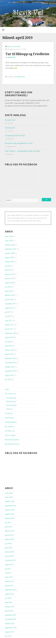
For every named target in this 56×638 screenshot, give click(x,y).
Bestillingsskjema (12, 440)
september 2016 (10, 333)
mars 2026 (9, 237)
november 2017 (10, 304)
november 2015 (10, 363)
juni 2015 (8, 380)
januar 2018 (9, 300)
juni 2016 (8, 342)
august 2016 (9, 337)
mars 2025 (9, 241)
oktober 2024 (9, 245)
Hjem (7, 389)
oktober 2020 (9, 253)
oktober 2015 (9, 367)
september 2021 (10, 249)
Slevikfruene (11, 402)
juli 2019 (8, 266)
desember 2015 (10, 359)
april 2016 (8, 346)
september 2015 (10, 371)
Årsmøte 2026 (10, 120)
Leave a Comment (13, 46)
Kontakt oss (10, 431)
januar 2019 (9, 278)
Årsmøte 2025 (10, 128)
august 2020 (9, 257)
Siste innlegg (10, 435)
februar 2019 (9, 274)
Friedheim (9, 413)
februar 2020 (9, 262)
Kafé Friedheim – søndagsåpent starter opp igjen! (22, 151)
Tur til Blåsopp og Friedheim (27, 54)
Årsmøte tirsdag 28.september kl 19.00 (18, 143)
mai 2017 (8, 316)
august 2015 (9, 375)
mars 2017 (9, 321)
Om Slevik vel (10, 394)
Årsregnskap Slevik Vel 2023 (15, 136)
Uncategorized (20, 77)
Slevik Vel (11, 57)
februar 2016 (9, 350)
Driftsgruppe (11, 398)
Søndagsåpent (11, 422)
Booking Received (12, 444)
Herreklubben (11, 405)
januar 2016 (9, 354)
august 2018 (9, 283)
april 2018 (8, 291)
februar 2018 (9, 295)
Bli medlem (9, 427)
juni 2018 (8, 287)
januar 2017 (9, 329)
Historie (9, 409)
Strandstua (9, 418)
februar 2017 (9, 325)
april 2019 (8, 270)
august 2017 (9, 308)
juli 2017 (8, 312)
